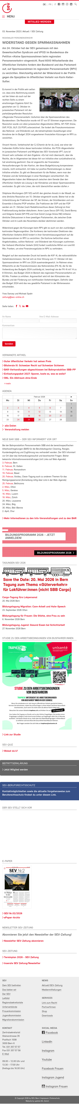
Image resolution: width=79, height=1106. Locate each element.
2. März (5, 487)
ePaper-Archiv (12, 917)
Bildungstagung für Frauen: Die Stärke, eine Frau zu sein (33, 616)
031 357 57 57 (13, 1047)
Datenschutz (55, 1098)
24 (18, 420)
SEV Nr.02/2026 (13, 913)
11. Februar (7, 470)
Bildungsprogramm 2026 (54, 553)
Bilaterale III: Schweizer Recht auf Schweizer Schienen (34, 365)
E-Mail (5, 1054)
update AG (39, 1101)
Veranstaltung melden (16, 429)
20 (50, 416)
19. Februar (7, 473)
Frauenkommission (11, 1011)
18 (29, 416)
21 (61, 416)
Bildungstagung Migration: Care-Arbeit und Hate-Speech (34, 606)
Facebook (52, 1032)
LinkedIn (47, 1041)
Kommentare (8, 326)
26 (39, 420)
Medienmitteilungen (51, 990)
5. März (5, 490)
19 (39, 416)
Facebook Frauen (52, 1068)
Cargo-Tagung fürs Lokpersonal (19, 597)
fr (50, 4)
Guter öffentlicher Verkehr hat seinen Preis (27, 361)
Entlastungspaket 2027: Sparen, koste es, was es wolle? (35, 374)
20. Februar (7, 477)
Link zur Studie (12, 734)
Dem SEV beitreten (11, 985)
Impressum (44, 1098)
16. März (6, 494)
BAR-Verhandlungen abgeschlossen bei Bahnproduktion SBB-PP (40, 369)
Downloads (47, 1015)
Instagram (48, 1050)
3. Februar (7, 463)
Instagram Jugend (53, 1077)
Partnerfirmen (49, 1007)
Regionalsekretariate (12, 1002)
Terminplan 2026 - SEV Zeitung (21, 957)
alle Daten (10, 426)
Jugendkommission (11, 1015)
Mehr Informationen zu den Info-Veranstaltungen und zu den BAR (40, 518)
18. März (6, 497)
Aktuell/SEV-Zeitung (52, 985)
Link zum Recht (49, 1003)
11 (29, 412)
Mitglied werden (39, 22)
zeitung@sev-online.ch (13, 297)
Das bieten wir (9, 990)
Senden (9, 344)
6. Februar (7, 466)
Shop (44, 1011)
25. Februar (7, 483)
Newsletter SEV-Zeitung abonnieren (24, 941)
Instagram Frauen (57, 1086)
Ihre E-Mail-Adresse (49, 317)
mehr (8, 384)
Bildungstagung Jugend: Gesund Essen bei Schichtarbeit (33, 625)
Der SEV (6, 994)
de (44, 4)
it (55, 4)
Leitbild (5, 998)
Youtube (47, 1059)
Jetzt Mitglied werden (16, 769)
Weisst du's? (11, 751)
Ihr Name (6, 317)
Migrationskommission (13, 1020)
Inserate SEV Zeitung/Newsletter (22, 963)
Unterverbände (9, 1007)
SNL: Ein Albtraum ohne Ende (20, 378)
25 (29, 420)
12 (39, 412)
